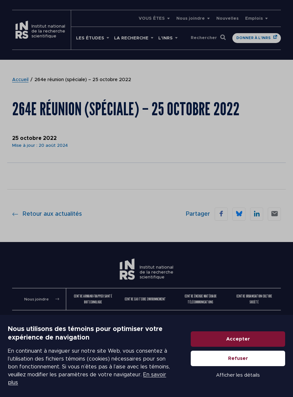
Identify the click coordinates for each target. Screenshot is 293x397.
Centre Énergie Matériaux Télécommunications (200, 299)
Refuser (238, 358)
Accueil (20, 79)
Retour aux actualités (47, 214)
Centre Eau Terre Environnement (145, 299)
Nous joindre (190, 18)
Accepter (238, 339)
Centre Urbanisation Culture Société (254, 299)
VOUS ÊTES (152, 18)
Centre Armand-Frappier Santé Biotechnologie (93, 299)
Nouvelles (227, 18)
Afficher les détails (238, 375)
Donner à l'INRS (253, 38)
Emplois (254, 18)
